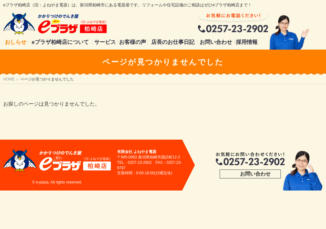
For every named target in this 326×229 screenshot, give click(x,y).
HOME (9, 79)
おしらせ (15, 42)
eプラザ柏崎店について (60, 42)
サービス (105, 42)
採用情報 (247, 42)
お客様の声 (132, 42)
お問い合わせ (216, 42)
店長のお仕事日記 (173, 42)
